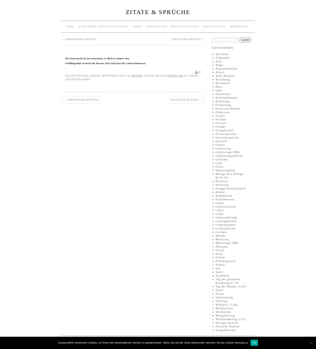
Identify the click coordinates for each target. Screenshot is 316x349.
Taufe (219, 290)
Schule (220, 264)
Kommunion (224, 195)
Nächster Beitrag (189, 39)
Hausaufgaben (225, 170)
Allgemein (223, 57)
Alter (219, 61)
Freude (220, 126)
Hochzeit (222, 181)
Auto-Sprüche (225, 75)
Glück (220, 166)
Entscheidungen (227, 97)
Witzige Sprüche (227, 322)
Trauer (220, 293)
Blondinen (223, 83)
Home (70, 26)
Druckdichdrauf (185, 26)
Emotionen (223, 94)
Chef (219, 90)
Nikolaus (222, 246)
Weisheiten (223, 311)
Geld (219, 163)
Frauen (220, 115)
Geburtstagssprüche (229, 155)
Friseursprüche (226, 134)
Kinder (220, 192)
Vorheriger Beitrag (79, 39)
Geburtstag (223, 148)
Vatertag (221, 301)
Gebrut (220, 144)
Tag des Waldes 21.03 (231, 286)
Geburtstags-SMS (228, 152)
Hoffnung (222, 184)
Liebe (219, 213)
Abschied (222, 54)
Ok (254, 342)
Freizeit (221, 123)
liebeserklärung (226, 217)
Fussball (221, 141)
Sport (219, 272)
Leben (220, 203)
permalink (175, 75)
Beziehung (223, 79)
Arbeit (220, 72)
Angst (220, 65)
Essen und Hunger (228, 108)
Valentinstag (224, 297)
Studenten (223, 275)
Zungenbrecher (226, 330)
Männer (221, 235)
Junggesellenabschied (231, 188)
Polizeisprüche (226, 261)
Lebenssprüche (226, 206)
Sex (218, 268)
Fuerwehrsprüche (227, 137)
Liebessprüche (226, 228)
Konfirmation (225, 199)
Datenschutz (214, 26)
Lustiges (222, 232)
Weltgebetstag (225, 315)
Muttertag (222, 239)
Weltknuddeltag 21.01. (231, 319)
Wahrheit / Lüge (227, 304)
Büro (219, 86)
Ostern (136, 75)
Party (219, 253)
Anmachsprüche (227, 68)
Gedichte (222, 159)
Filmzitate (223, 112)
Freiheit (221, 119)
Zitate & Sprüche (158, 12)
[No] (311, 343)
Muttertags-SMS (227, 243)
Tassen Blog (156, 26)
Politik (220, 257)
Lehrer (220, 210)
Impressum (239, 26)
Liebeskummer (226, 224)
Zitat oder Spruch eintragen (104, 26)
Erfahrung (223, 101)
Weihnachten (224, 308)
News (137, 26)
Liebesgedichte (226, 221)
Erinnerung (223, 105)
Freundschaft (225, 130)
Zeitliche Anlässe (228, 326)
